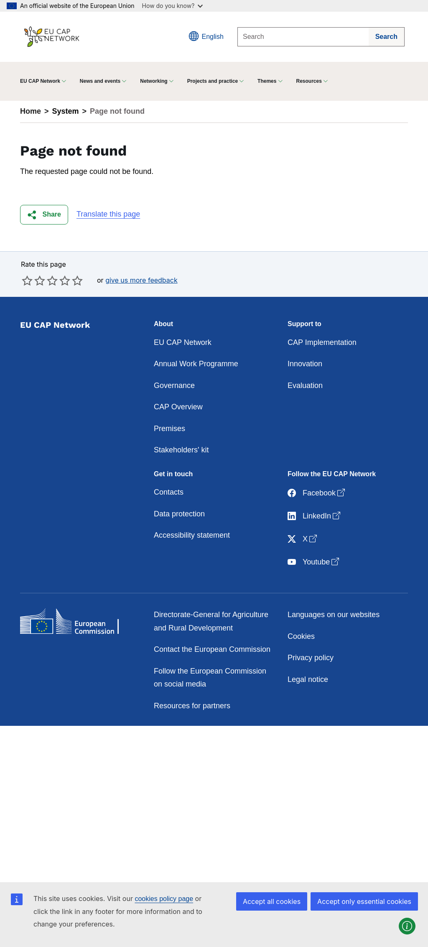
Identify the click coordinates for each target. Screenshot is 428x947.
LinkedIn (315, 516)
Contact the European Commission (212, 649)
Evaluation (305, 385)
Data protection (179, 514)
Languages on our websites (334, 614)
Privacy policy (311, 657)
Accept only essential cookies (364, 901)
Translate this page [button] (108, 214)
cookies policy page (164, 898)
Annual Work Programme (196, 364)
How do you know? (172, 5)
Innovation (305, 364)
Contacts (168, 492)
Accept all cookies (272, 901)
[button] (44, 215)
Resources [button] (309, 81)
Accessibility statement (192, 535)
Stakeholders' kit (181, 450)
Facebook (317, 493)
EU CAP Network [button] (40, 81)
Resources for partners (192, 706)
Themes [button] (266, 81)
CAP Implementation (322, 342)
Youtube (314, 562)
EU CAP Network (182, 342)
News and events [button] (100, 81)
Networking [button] (153, 81)
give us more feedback (141, 280)
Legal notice (308, 679)
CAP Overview (178, 407)
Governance (174, 385)
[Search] (303, 36)
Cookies (301, 636)
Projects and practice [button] (212, 81)
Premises (169, 428)
